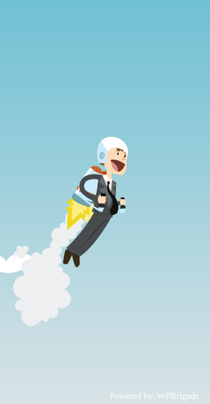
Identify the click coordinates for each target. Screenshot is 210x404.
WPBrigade (178, 396)
